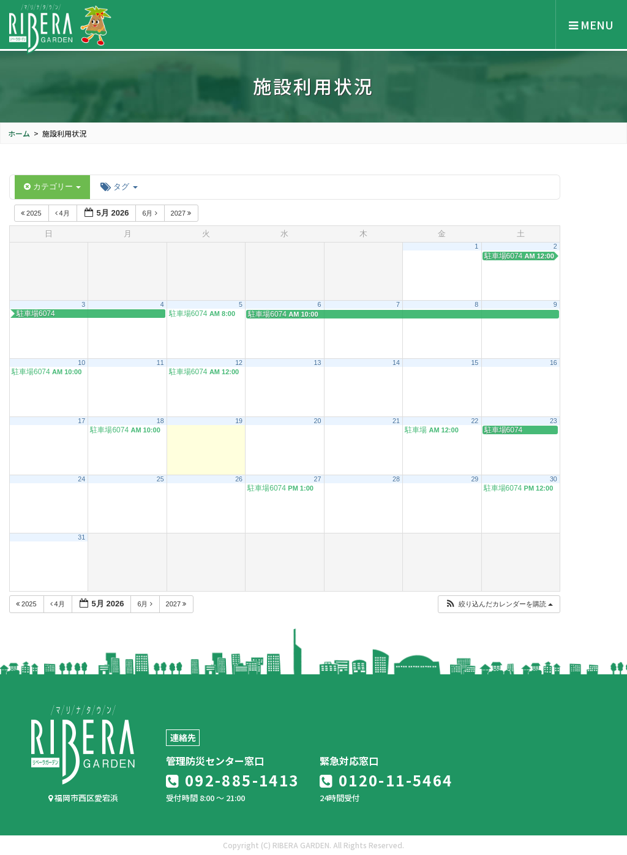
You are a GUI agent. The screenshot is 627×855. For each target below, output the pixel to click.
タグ (118, 186)
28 (396, 479)
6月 (150, 213)
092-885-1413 (232, 780)
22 (474, 420)
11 (160, 362)
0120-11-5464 (386, 780)
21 (396, 420)
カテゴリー (52, 186)
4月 (63, 213)
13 (317, 362)
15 (474, 362)
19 (238, 420)
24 (81, 479)
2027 (182, 213)
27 (317, 479)
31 (81, 537)
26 (238, 479)
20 (317, 420)
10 (81, 362)
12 (238, 362)
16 (553, 362)
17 (81, 420)
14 (396, 362)
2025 (32, 213)
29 (474, 479)
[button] (498, 604)
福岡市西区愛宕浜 (83, 798)
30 (553, 479)
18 (160, 420)
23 (553, 420)
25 (160, 479)
